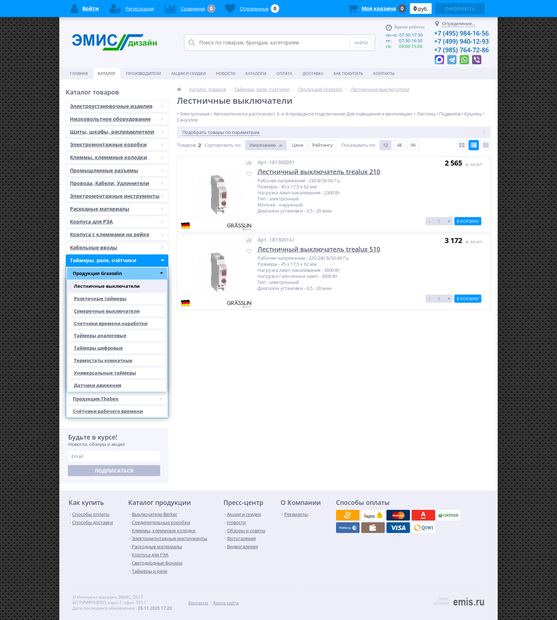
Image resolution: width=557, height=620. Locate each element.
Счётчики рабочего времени (108, 411)
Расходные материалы (119, 209)
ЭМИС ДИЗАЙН (441, 601)
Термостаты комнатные (103, 360)
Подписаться (114, 470)
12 (385, 145)
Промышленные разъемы (119, 170)
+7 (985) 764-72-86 (461, 49)
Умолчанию (262, 145)
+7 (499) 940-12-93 (461, 41)
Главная (79, 73)
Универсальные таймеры (105, 373)
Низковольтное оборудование (119, 119)
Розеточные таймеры (100, 298)
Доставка (313, 73)
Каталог (107, 73)
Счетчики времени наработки (110, 323)
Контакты (383, 73)
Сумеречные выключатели (107, 311)
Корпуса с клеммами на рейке (119, 234)
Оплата (284, 73)
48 (399, 145)
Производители (143, 73)
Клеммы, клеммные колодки (119, 157)
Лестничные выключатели (107, 286)
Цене (297, 145)
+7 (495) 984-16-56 (461, 33)
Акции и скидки (188, 73)
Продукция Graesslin (120, 273)
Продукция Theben (120, 398)
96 (413, 145)
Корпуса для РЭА (119, 221)
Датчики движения (97, 385)
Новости (225, 73)
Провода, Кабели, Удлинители (119, 183)
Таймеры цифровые (98, 348)
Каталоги (255, 73)
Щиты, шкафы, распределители (119, 132)
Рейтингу (322, 145)
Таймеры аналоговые (100, 335)
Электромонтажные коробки (119, 144)
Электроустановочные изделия (119, 106)
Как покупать (348, 73)
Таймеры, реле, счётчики (119, 260)
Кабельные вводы (119, 247)
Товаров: (186, 145)
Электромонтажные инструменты (119, 196)
